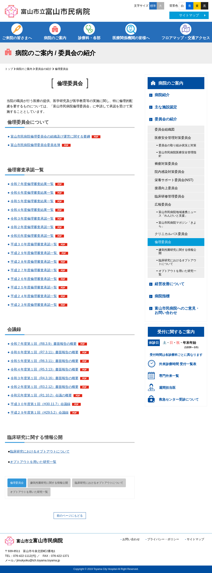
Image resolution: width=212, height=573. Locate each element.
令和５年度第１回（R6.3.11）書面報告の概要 (44, 361)
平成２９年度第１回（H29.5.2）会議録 (40, 412)
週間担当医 (167, 387)
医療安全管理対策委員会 (173, 137)
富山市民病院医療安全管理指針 (177, 154)
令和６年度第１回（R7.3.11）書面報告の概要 (44, 352)
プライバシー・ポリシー (163, 539)
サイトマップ (192, 15)
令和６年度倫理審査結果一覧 (32, 192)
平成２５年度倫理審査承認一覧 (34, 287)
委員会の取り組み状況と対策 (177, 145)
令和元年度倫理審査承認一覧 (32, 235)
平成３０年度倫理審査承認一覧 (34, 244)
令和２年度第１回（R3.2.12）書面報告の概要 (44, 387)
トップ (9, 68)
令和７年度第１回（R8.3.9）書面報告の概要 (44, 343)
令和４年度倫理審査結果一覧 (32, 210)
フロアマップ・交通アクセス (185, 38)
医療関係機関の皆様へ (131, 38)
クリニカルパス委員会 (171, 234)
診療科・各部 (89, 38)
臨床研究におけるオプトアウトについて (40, 451)
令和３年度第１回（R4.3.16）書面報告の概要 (44, 378)
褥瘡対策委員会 (166, 163)
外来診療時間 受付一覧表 (177, 364)
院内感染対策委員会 (169, 171)
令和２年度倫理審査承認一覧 (32, 227)
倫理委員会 (17, 482)
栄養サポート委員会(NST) (174, 180)
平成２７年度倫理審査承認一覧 (34, 270)
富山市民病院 (34, 540)
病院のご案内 (55, 38)
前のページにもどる (70, 515)
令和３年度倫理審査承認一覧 (32, 218)
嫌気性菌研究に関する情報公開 (49, 482)
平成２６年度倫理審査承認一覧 (34, 279)
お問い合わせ (131, 539)
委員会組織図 (165, 129)
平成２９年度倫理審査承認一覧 (34, 253)
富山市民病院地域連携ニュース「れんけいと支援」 (177, 213)
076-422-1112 (22, 555)
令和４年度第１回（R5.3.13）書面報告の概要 (44, 369)
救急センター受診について (179, 399)
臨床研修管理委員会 (169, 196)
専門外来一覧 (169, 376)
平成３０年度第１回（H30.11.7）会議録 (40, 404)
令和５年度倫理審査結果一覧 (32, 201)
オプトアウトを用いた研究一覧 (33, 462)
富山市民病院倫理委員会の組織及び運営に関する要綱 (50, 136)
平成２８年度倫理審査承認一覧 (34, 261)
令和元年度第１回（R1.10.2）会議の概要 (41, 395)
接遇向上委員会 (166, 188)
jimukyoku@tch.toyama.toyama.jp (38, 560)
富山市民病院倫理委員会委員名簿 (35, 145)
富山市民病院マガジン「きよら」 (177, 224)
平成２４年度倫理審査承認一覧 (34, 296)
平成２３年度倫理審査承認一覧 (34, 304)
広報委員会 (163, 204)
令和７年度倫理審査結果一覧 (32, 184)
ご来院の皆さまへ (17, 38)
